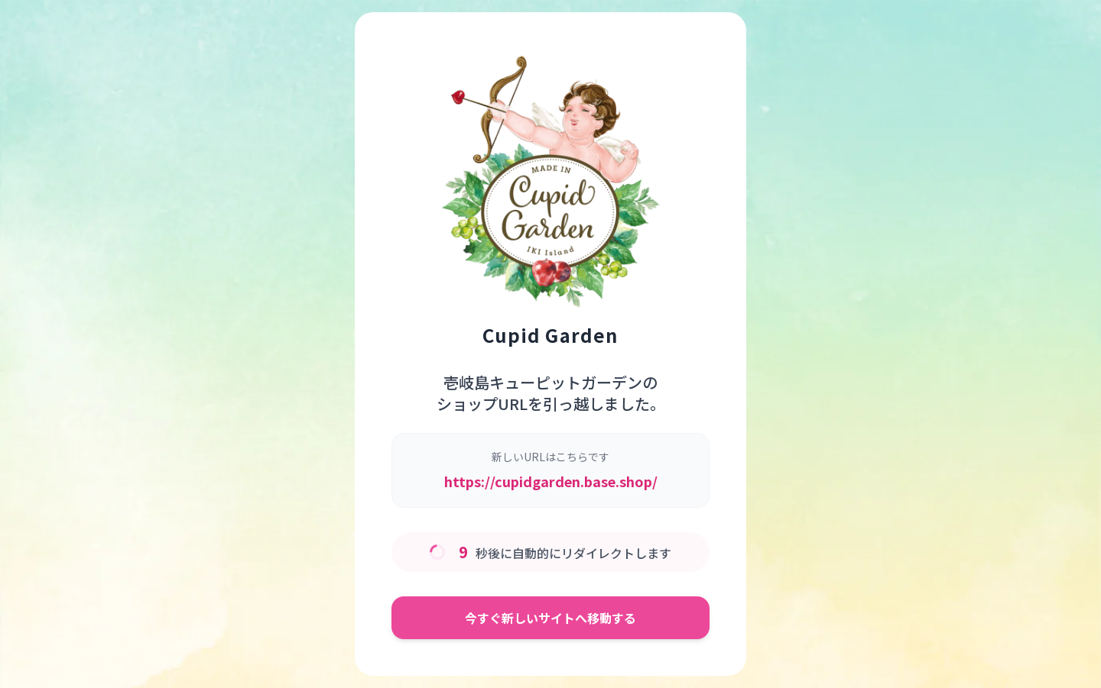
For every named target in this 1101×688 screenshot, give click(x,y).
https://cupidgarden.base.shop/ (551, 481)
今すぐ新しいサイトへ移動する (550, 618)
